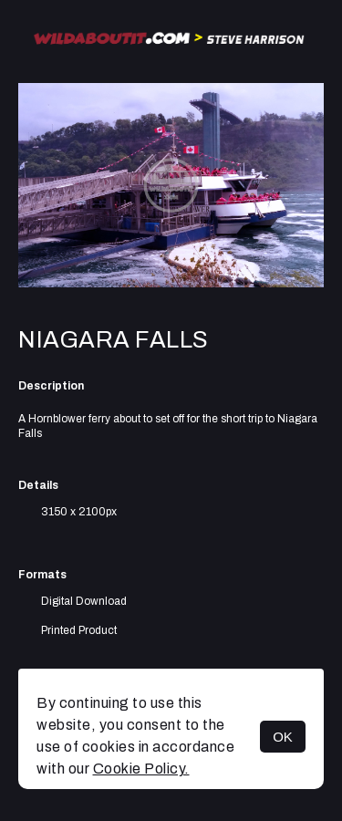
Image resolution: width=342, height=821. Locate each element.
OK (283, 736)
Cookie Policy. (141, 768)
